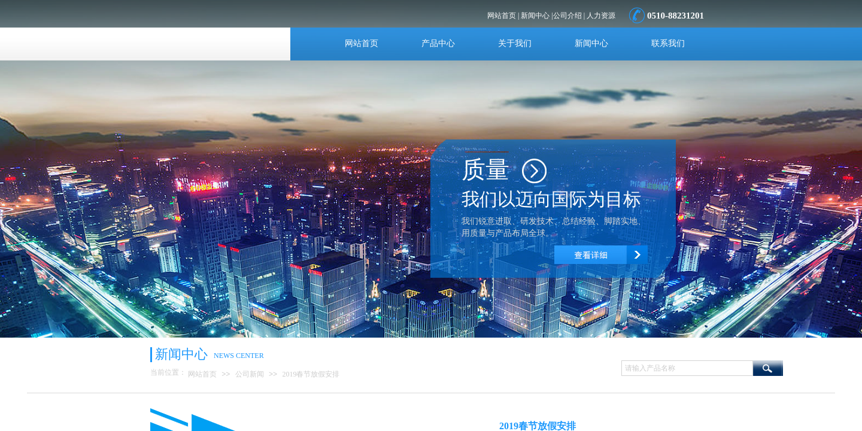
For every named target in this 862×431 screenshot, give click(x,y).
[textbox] (687, 368)
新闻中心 (591, 43)
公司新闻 (249, 374)
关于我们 (515, 43)
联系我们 (668, 43)
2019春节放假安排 (310, 374)
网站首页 (361, 43)
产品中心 (438, 43)
